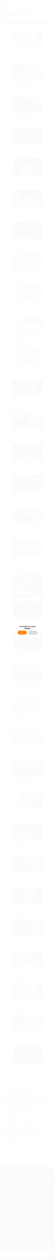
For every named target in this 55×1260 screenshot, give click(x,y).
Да (22, 632)
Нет (33, 632)
